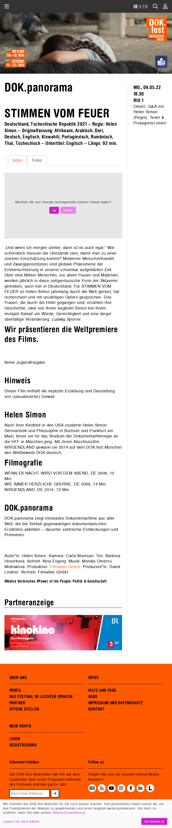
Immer (68, 210)
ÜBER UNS (18, 677)
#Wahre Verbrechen (19, 581)
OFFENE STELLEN (24, 709)
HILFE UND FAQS (102, 690)
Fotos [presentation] (37, 160)
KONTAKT (96, 709)
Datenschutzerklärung (68, 812)
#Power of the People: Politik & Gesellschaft (72, 581)
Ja (54, 210)
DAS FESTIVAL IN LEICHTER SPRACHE (41, 696)
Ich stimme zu (154, 821)
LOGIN (14, 739)
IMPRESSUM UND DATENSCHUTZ (115, 703)
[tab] (17, 160)
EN (145, 6)
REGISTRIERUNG (23, 745)
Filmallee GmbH (65, 566)
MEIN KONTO (20, 726)
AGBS (92, 696)
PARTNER (17, 703)
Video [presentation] (17, 160)
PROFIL (15, 690)
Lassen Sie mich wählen (21, 821)
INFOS (93, 677)
